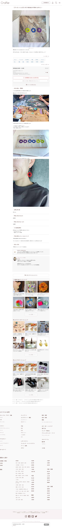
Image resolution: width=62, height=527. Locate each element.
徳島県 (48, 478)
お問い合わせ (36, 511)
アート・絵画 (24, 445)
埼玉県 (32, 467)
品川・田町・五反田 (19, 471)
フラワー (2, 426)
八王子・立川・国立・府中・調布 (22, 491)
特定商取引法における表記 (35, 512)
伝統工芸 (41, 61)
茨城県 (32, 460)
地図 (47, 72)
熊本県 (48, 493)
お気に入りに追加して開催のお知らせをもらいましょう (35, 81)
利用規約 (18, 512)
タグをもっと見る (45, 64)
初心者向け (27, 59)
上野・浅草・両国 (19, 499)
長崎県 (48, 491)
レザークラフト (24, 441)
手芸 (22, 426)
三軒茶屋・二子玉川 (19, 465)
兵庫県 (48, 462)
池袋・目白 (18, 497)
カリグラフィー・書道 (26, 417)
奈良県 (48, 465)
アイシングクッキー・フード (48, 433)
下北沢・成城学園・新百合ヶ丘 (22, 489)
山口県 (48, 475)
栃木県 (32, 462)
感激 (23, 61)
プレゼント (43, 59)
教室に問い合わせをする (31, 275)
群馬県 (32, 465)
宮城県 (1, 465)
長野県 (32, 484)
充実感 (27, 61)
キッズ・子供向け (46, 430)
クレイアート (24, 415)
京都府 (32, 499)
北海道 (1, 463)
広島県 (48, 473)
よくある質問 (30, 511)
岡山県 (48, 471)
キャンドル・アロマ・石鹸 (6, 415)
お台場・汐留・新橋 (19, 477)
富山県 (32, 478)
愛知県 (32, 491)
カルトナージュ (45, 439)
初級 (32, 59)
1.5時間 (37, 61)
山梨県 (32, 482)
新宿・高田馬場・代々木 (20, 493)
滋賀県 (32, 497)
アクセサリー (3, 438)
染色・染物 (44, 417)
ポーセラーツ (3, 449)
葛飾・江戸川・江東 (19, 487)
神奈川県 (33, 471)
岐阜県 (32, 486)
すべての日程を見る (31, 84)
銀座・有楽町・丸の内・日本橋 (22, 475)
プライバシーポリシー (25, 512)
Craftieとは (14, 511)
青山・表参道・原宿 (19, 473)
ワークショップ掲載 (44, 511)
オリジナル (21, 59)
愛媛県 (48, 482)
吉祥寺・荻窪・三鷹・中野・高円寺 (23, 467)
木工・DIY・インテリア (47, 426)
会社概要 (43, 512)
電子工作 (44, 428)
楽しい (15, 61)
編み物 (43, 441)
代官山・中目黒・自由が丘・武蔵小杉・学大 (23, 482)
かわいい (15, 59)
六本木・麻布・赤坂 (19, 469)
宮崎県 (48, 497)
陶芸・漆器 (44, 415)
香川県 (48, 480)
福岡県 (48, 488)
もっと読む (46, 56)
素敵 (19, 61)
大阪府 (48, 460)
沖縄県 (48, 499)
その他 (43, 448)
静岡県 (32, 488)
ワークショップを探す (22, 511)
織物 (43, 419)
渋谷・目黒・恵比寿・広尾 (21, 462)
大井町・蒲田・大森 (19, 484)
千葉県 (32, 469)
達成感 (32, 61)
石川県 (32, 480)
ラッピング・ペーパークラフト (28, 443)
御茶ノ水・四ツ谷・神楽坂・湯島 (22, 495)
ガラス (22, 448)
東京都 (17, 460)
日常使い (36, 59)
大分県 (48, 495)
